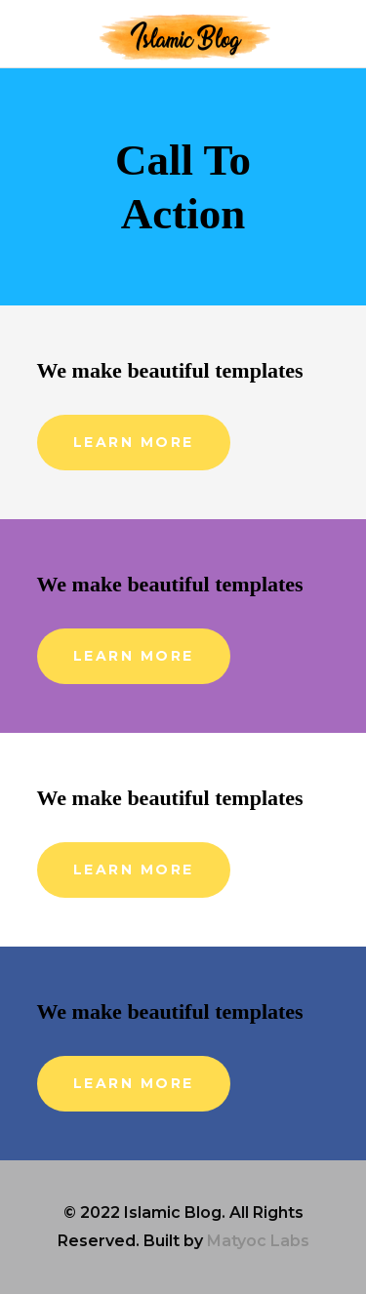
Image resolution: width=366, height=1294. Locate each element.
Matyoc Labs (258, 1241)
